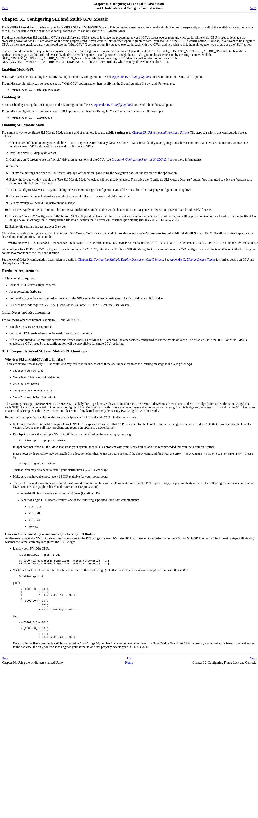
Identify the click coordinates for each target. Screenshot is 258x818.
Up (129, 672)
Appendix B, (131, 76)
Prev (5, 8)
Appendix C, (192, 261)
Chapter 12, (120, 261)
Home (129, 676)
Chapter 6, (142, 160)
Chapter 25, (160, 133)
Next (253, 8)
